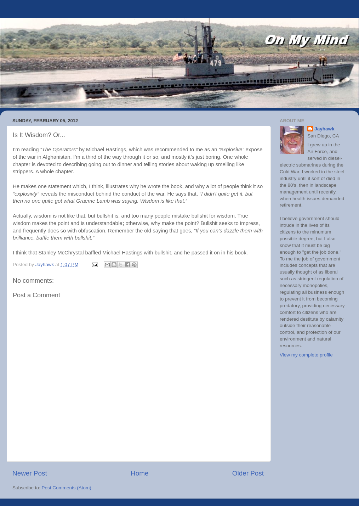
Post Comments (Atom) (66, 487)
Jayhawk (324, 128)
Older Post (248, 473)
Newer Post (29, 473)
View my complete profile (306, 355)
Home (139, 473)
